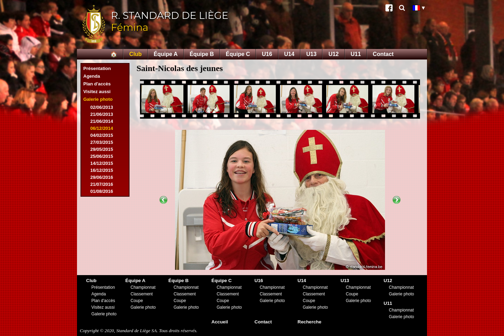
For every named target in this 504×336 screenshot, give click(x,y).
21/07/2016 (101, 184)
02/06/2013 (101, 107)
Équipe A (166, 54)
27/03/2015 (101, 142)
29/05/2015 (101, 149)
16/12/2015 (101, 170)
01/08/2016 (101, 191)
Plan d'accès (97, 83)
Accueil (219, 321)
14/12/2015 (101, 163)
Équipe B (202, 54)
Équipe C (238, 54)
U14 (289, 54)
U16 (267, 54)
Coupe (137, 300)
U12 (333, 54)
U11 (356, 54)
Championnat (143, 287)
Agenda (91, 76)
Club (135, 54)
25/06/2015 (101, 156)
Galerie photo (98, 99)
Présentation (97, 68)
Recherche (309, 321)
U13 (311, 54)
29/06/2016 (101, 177)
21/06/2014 (101, 121)
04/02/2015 (101, 135)
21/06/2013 (101, 114)
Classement (142, 294)
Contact (383, 54)
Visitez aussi (97, 91)
